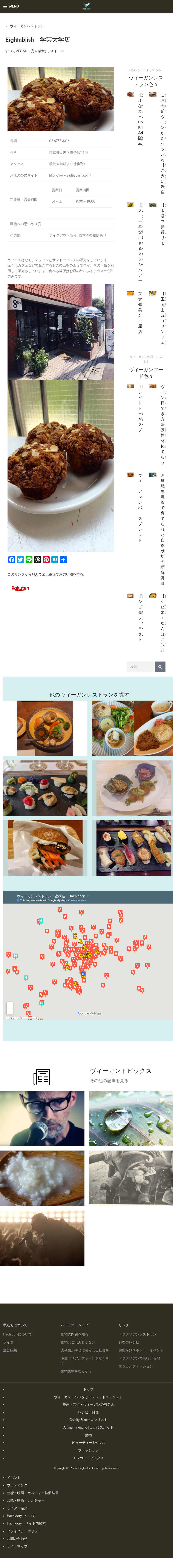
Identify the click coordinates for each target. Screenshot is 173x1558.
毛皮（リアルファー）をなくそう (85, 1361)
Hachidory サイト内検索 (26, 1523)
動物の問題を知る (74, 1334)
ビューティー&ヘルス (88, 1442)
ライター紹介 (17, 1508)
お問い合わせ (17, 1538)
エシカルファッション (136, 1366)
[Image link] (20, 587)
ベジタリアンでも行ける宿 (139, 1358)
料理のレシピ (129, 1342)
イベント (14, 1477)
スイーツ (57, 51)
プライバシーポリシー (24, 1531)
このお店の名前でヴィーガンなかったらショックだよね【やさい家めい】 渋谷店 (164, 143)
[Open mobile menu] (11, 6)
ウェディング (17, 1485)
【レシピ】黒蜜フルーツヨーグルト (142, 618)
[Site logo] (86, 6)
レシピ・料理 (88, 1412)
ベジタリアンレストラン (137, 1334)
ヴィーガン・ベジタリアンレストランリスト (88, 1397)
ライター (10, 1342)
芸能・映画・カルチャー (26, 1500)
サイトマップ (17, 1546)
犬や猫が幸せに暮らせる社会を (85, 1350)
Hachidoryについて (17, 1334)
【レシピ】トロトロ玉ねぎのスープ (142, 408)
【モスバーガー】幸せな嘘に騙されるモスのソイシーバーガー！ (142, 242)
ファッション (88, 1450)
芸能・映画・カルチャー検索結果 (32, 1493)
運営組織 (10, 1350)
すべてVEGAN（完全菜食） (26, 51)
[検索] (160, 667)
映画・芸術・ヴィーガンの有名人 (88, 1404)
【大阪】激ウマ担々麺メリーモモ (164, 223)
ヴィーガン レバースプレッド (140, 507)
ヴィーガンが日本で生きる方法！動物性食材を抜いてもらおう (164, 424)
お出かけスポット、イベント (141, 1350)
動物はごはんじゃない (78, 1342)
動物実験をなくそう (76, 1371)
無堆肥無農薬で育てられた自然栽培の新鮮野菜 (163, 529)
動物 (88, 1435)
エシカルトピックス (88, 1458)
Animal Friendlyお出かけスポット (88, 1427)
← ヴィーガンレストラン (24, 26)
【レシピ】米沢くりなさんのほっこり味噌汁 (164, 623)
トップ (88, 1389)
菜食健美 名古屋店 (140, 312)
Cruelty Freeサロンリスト (88, 1419)
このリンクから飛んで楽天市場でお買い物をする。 (47, 574)
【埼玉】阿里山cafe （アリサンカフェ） (164, 318)
